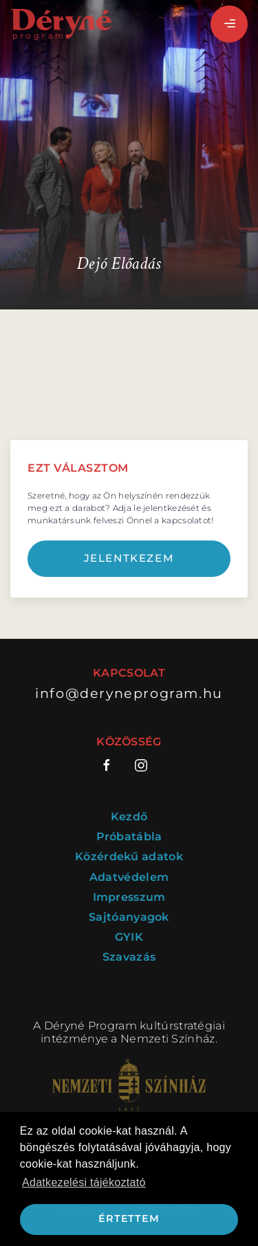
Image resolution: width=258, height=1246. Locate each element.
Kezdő (129, 816)
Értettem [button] (128, 1218)
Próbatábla (129, 836)
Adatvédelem (129, 877)
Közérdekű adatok (129, 856)
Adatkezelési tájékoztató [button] (84, 1182)
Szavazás (129, 956)
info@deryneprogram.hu (129, 693)
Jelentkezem (129, 558)
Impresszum (129, 897)
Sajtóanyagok (129, 916)
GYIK (129, 936)
